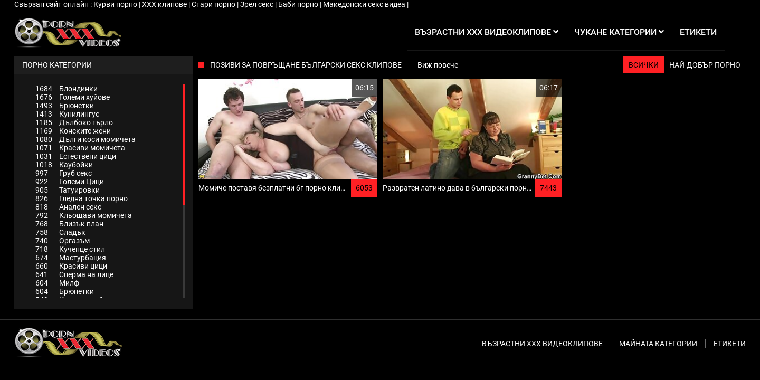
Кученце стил (70, 249)
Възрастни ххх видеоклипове (542, 343)
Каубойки (64, 164)
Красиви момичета (80, 148)
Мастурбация (70, 257)
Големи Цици (69, 181)
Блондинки (66, 88)
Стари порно (214, 4)
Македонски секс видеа (365, 4)
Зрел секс (257, 4)
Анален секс (68, 207)
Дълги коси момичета (85, 139)
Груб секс (63, 173)
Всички (644, 65)
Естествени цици (75, 156)
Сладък (60, 232)
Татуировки (67, 190)
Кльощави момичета (83, 215)
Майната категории (658, 343)
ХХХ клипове (165, 4)
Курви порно (116, 4)
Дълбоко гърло (74, 122)
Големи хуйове (72, 97)
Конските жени (73, 131)
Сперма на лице (74, 274)
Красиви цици (71, 266)
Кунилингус (67, 114)
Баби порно (299, 4)
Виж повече (437, 65)
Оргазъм (62, 240)
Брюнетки (64, 105)
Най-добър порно (704, 65)
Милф (57, 283)
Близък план (69, 224)
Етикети (730, 343)
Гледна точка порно (81, 198)
